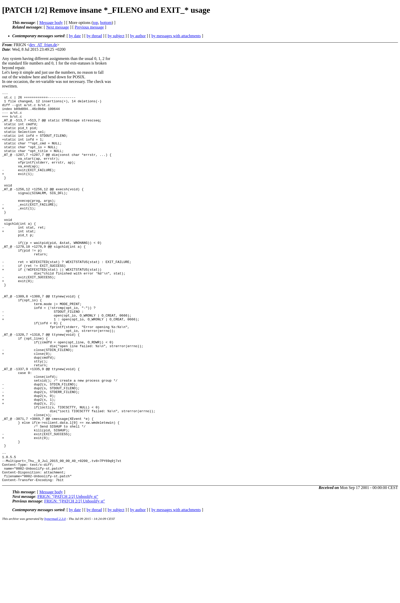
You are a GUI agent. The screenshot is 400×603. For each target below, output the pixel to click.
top (95, 22)
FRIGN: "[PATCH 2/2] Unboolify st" (68, 574)
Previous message (89, 27)
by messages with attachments (176, 36)
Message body (51, 22)
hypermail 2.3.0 (55, 597)
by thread (94, 36)
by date (75, 36)
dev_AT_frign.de (43, 45)
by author (138, 36)
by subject (116, 36)
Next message (57, 27)
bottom (105, 22)
